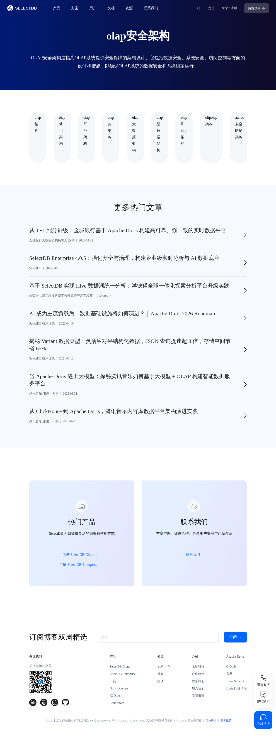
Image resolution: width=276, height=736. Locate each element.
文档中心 (163, 666)
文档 (111, 8)
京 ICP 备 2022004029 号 (100, 720)
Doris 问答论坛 (236, 688)
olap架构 (38, 124)
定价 (211, 8)
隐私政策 (226, 720)
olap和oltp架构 (184, 130)
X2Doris (115, 695)
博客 (160, 674)
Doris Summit (235, 681)
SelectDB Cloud (120, 666)
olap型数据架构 (160, 134)
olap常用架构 (62, 130)
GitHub (231, 666)
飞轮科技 (198, 666)
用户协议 (211, 720)
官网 (229, 674)
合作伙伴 (198, 674)
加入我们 (198, 688)
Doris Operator (119, 688)
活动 (160, 681)
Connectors (117, 703)
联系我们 (151, 8)
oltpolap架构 (211, 121)
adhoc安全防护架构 (239, 127)
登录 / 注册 (229, 8)
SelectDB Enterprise (123, 674)
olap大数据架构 (135, 134)
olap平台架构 (86, 130)
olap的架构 (111, 127)
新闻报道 (198, 695)
